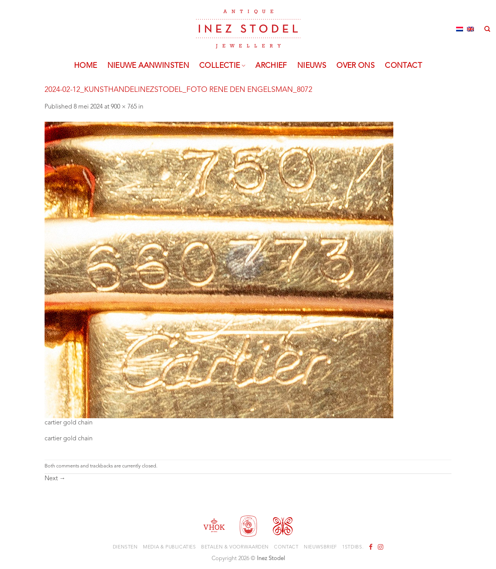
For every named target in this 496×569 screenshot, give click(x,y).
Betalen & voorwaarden (235, 547)
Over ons (355, 66)
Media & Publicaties (169, 547)
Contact (403, 66)
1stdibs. (352, 547)
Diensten (125, 547)
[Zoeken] (487, 29)
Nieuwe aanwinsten (148, 66)
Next (55, 479)
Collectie (222, 66)
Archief (271, 66)
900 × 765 (124, 107)
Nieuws (311, 66)
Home (85, 66)
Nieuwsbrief (320, 547)
